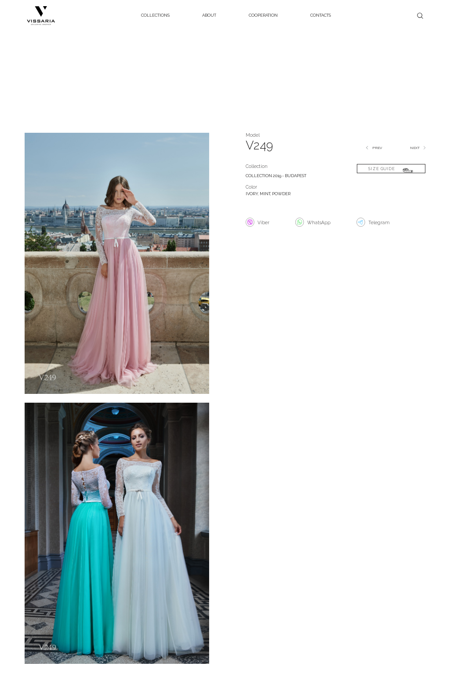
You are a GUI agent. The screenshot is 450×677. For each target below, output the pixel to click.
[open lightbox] (117, 266)
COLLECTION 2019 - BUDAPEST (276, 175)
